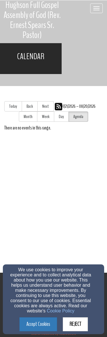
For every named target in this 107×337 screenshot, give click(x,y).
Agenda (78, 116)
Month (28, 116)
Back (30, 106)
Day (61, 116)
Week (45, 116)
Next (45, 106)
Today (13, 106)
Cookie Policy (60, 310)
